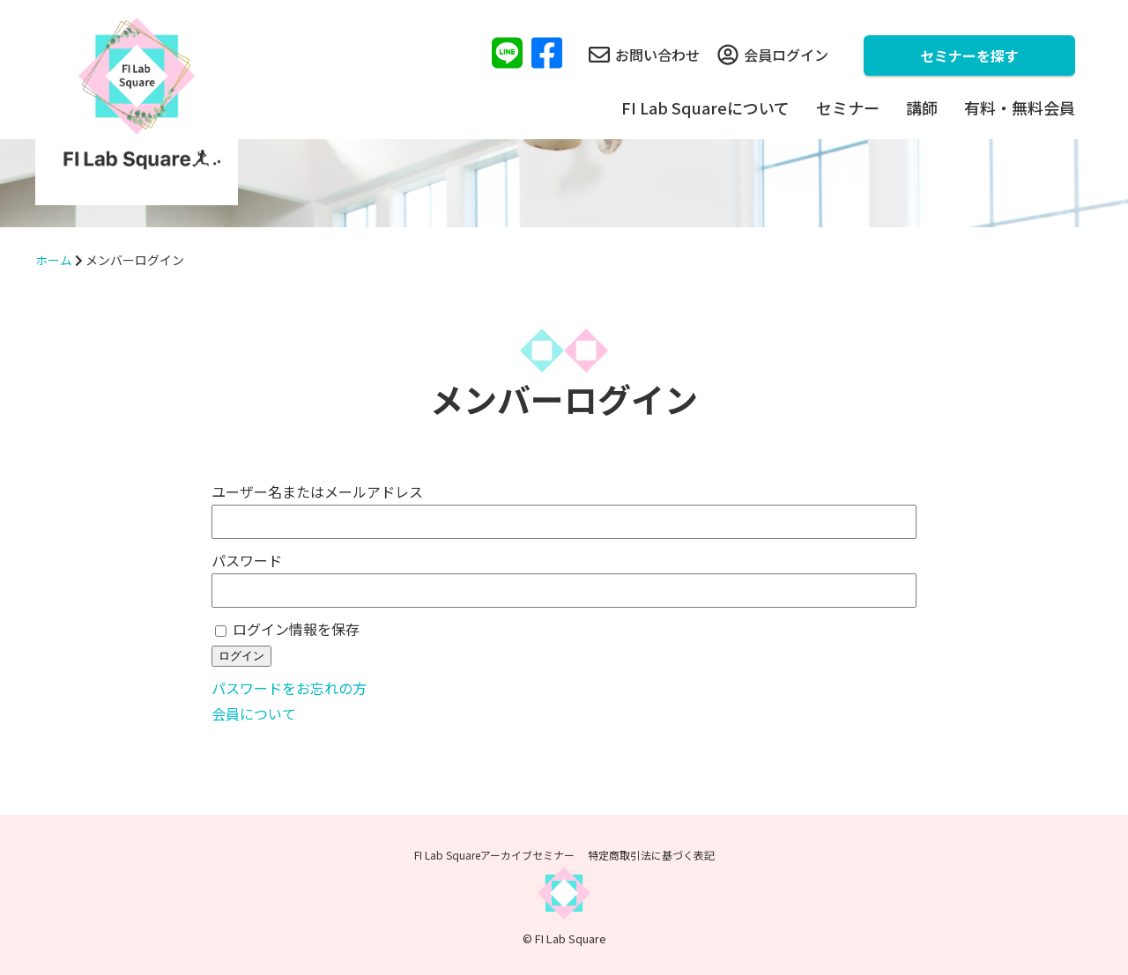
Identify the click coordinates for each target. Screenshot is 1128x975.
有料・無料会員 (1019, 107)
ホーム (53, 260)
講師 (922, 107)
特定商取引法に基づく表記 (651, 854)
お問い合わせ (644, 54)
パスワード (247, 560)
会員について (254, 713)
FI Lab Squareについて (705, 107)
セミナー (847, 107)
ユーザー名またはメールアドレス (317, 491)
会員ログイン (772, 54)
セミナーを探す (969, 55)
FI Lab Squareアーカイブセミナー (494, 854)
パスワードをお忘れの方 (289, 687)
